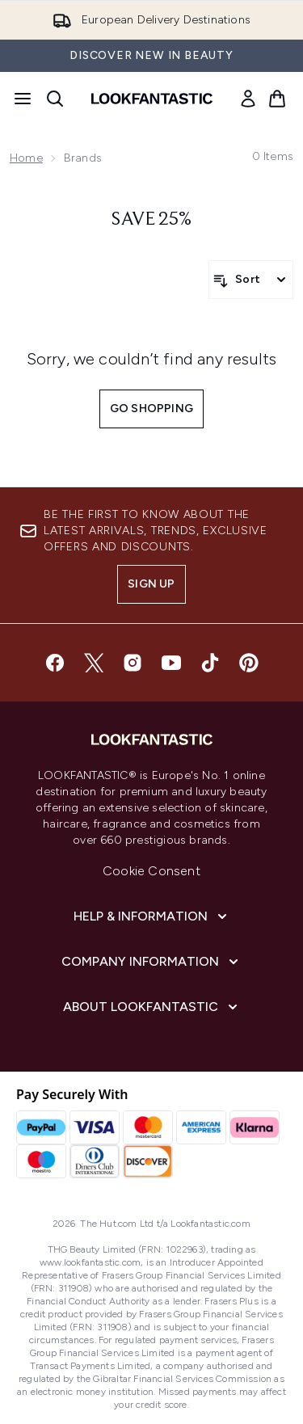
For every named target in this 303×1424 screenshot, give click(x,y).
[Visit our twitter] (93, 662)
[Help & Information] (152, 916)
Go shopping (151, 408)
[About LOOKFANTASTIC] (152, 1007)
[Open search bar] (55, 98)
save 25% (151, 220)
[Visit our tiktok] (210, 662)
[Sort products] (250, 279)
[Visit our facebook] (55, 662)
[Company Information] (151, 961)
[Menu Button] (22, 98)
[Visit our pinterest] (248, 662)
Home (26, 158)
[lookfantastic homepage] (152, 98)
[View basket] (277, 98)
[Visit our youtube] (171, 662)
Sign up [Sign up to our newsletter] (151, 584)
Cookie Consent (151, 870)
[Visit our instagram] (132, 662)
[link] (248, 98)
